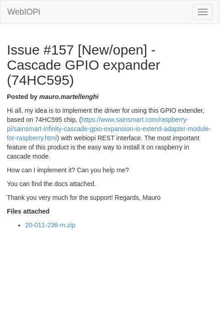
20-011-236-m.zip (50, 225)
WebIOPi (23, 11)
